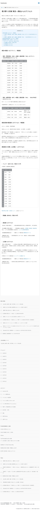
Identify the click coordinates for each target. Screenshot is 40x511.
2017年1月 (4, 381)
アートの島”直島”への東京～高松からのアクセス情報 (10, 440)
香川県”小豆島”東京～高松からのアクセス (8, 451)
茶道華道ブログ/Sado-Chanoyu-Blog (7, 444)
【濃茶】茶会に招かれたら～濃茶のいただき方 (11, 310)
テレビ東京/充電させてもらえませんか (9, 403)
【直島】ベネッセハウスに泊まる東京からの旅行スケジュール (14, 316)
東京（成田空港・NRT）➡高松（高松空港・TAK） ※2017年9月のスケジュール (20, 37)
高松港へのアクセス (8, 43)
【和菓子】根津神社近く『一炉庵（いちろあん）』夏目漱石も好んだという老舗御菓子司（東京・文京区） (21, 468)
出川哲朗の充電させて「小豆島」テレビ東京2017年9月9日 (13, 313)
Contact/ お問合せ (20, 504)
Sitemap (2, 435)
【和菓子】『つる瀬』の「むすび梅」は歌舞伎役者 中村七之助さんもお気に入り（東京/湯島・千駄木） (20, 472)
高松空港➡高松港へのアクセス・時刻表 (10, 38)
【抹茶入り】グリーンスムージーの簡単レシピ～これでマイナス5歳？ (15, 322)
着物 (3, 413)
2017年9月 (4, 362)
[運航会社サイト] (27, 232)
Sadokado (4, 3)
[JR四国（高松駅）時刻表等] (31, 228)
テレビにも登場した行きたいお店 (9, 400)
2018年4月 (4, 359)
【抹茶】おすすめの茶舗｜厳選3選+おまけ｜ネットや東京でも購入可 (15, 307)
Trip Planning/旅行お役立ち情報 (6, 438)
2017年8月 (4, 365)
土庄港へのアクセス (8, 45)
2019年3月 (4, 353)
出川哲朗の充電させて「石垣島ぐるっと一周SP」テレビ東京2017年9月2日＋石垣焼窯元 (18, 319)
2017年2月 (4, 378)
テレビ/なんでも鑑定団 (7, 397)
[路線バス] (23, 255)
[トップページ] (17, 255)
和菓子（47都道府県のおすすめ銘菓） (9, 406)
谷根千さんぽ (5, 419)
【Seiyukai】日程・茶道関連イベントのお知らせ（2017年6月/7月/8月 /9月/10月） (17, 330)
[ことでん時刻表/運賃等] (24, 229)
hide (22, 30)
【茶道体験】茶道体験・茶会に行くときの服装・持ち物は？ (13, 482)
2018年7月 (4, 356)
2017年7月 (4, 368)
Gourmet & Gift (5, 391)
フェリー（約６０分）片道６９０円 (11, 41)
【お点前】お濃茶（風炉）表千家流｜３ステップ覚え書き (13, 304)
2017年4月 (4, 375)
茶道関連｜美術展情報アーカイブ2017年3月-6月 (11, 333)
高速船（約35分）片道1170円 (10, 42)
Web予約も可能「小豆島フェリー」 (9, 210)
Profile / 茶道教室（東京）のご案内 (7, 432)
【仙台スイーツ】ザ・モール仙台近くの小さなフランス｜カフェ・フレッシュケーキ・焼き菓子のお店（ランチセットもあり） (21, 327)
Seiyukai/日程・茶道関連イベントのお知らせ (8, 504)
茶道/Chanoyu (5, 416)
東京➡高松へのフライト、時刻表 (9, 32)
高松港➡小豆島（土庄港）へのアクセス (10, 39)
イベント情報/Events (6, 394)
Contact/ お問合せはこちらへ (6, 429)
